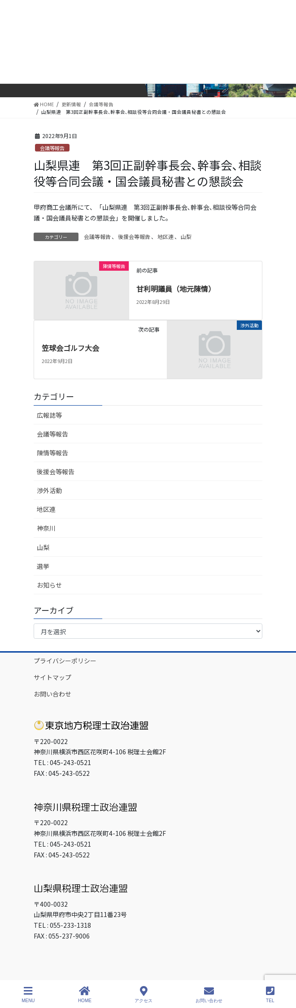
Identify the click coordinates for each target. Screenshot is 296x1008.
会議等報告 (52, 147)
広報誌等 (49, 415)
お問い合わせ (52, 693)
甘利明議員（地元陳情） (175, 288)
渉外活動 (49, 490)
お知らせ (49, 584)
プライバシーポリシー (65, 660)
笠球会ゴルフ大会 (70, 347)
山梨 (186, 236)
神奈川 (46, 527)
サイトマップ (52, 677)
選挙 (43, 566)
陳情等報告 (52, 452)
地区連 (165, 236)
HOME (84, 994)
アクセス (143, 994)
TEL (270, 994)
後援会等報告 (134, 236)
